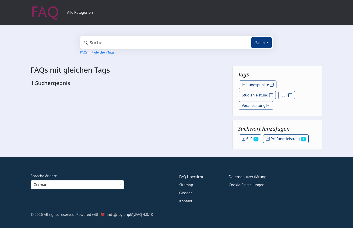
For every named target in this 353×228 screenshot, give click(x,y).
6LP (250, 138)
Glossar (185, 192)
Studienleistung (257, 95)
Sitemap (186, 184)
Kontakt (185, 201)
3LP (286, 95)
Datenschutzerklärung (247, 176)
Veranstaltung (256, 105)
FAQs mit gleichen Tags (97, 52)
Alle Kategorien (80, 12)
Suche (261, 43)
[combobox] (176, 42)
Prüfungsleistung (286, 138)
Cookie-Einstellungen (246, 184)
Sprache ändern (44, 175)
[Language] (77, 184)
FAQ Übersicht (191, 176)
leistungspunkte (258, 84)
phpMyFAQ (132, 214)
